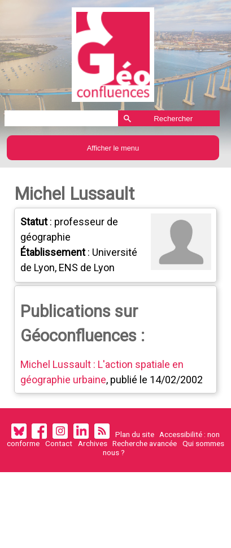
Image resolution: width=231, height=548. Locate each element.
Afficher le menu (113, 148)
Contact (58, 444)
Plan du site (134, 435)
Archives (92, 444)
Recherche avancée (144, 444)
